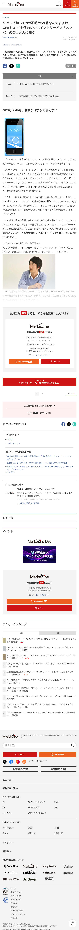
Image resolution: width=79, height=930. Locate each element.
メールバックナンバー (39, 355)
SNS (55, 807)
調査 (30, 828)
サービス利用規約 (17, 908)
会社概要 (14, 905)
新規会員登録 (23, 361)
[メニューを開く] (4, 4)
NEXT (71, 393)
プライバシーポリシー (19, 912)
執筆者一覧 (58, 833)
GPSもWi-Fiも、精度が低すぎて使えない (36, 84)
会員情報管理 (15, 897)
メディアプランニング (37, 813)
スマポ (10, 439)
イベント (8, 843)
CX (4, 807)
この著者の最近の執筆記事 (28, 503)
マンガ (56, 828)
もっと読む (10, 472)
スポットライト (13, 443)
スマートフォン (16, 45)
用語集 (7, 851)
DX (4, 802)
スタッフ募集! (16, 894)
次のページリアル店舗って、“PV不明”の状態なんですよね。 (39, 381)
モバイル (6, 45)
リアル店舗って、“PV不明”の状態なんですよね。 (39, 96)
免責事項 (14, 901)
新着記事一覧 (10, 788)
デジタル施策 (33, 807)
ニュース (8, 780)
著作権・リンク (16, 890)
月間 (57, 633)
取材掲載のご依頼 (58, 769)
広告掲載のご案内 (20, 769)
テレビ (56, 802)
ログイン (55, 361)
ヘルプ (13, 886)
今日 (21, 633)
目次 (56, 76)
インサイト (7, 813)
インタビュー (8, 828)
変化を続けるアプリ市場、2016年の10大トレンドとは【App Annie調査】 (37, 463)
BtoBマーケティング (36, 802)
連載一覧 (31, 833)
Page (9, 96)
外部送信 (14, 916)
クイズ (5, 833)
